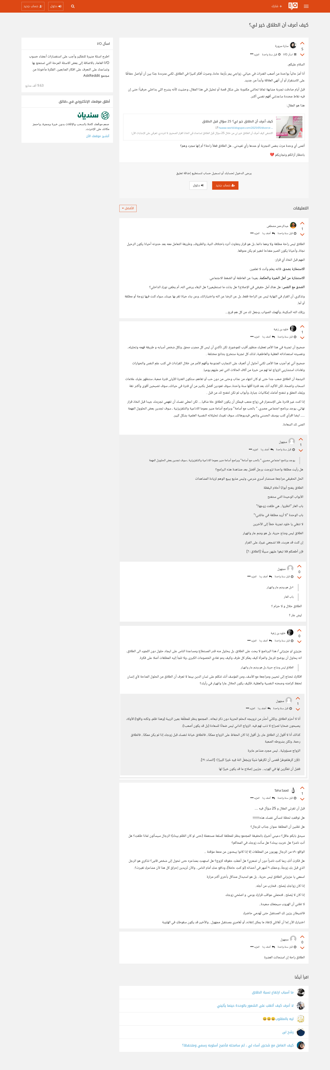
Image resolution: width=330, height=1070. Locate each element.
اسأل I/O (289, 54)
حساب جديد (225, 185)
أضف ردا (268, 234)
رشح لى (288, 1040)
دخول (198, 185)
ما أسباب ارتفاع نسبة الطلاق (273, 1000)
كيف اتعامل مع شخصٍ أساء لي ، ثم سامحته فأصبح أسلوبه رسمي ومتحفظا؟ (238, 1053)
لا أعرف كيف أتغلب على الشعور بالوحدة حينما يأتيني (255, 1013)
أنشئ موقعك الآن (97, 136)
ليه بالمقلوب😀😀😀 (278, 1027)
